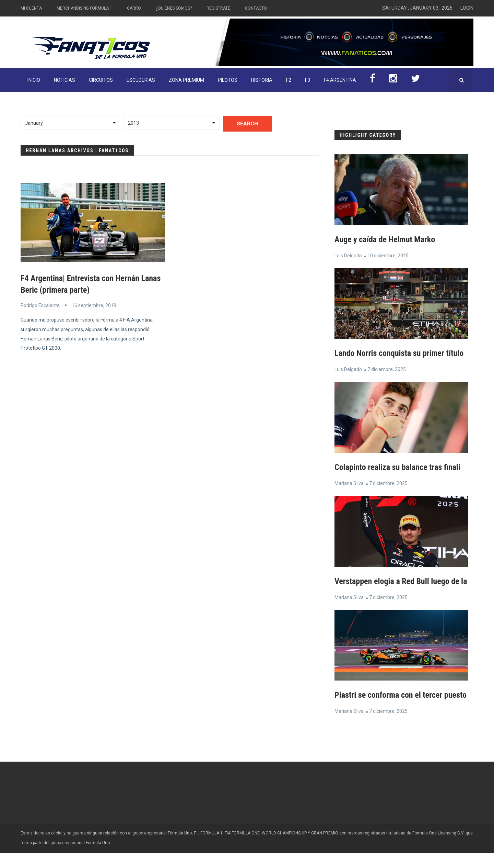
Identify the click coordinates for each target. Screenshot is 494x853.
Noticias (64, 80)
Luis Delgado (348, 255)
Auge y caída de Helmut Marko (384, 239)
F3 (307, 80)
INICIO (33, 80)
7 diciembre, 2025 (386, 369)
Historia (261, 80)
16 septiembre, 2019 (94, 305)
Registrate (218, 8)
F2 (288, 80)
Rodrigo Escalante (40, 305)
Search (247, 124)
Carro (134, 8)
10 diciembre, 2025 (388, 255)
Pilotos (227, 80)
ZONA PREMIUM (186, 80)
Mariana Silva (349, 483)
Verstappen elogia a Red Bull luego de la (400, 581)
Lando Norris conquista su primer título (398, 353)
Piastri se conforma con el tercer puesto (400, 695)
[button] (70, 123)
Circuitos (101, 80)
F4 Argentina (340, 80)
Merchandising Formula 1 (84, 8)
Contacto (256, 8)
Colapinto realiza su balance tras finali (397, 467)
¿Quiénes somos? (174, 8)
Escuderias (141, 80)
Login (466, 8)
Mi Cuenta (31, 8)
